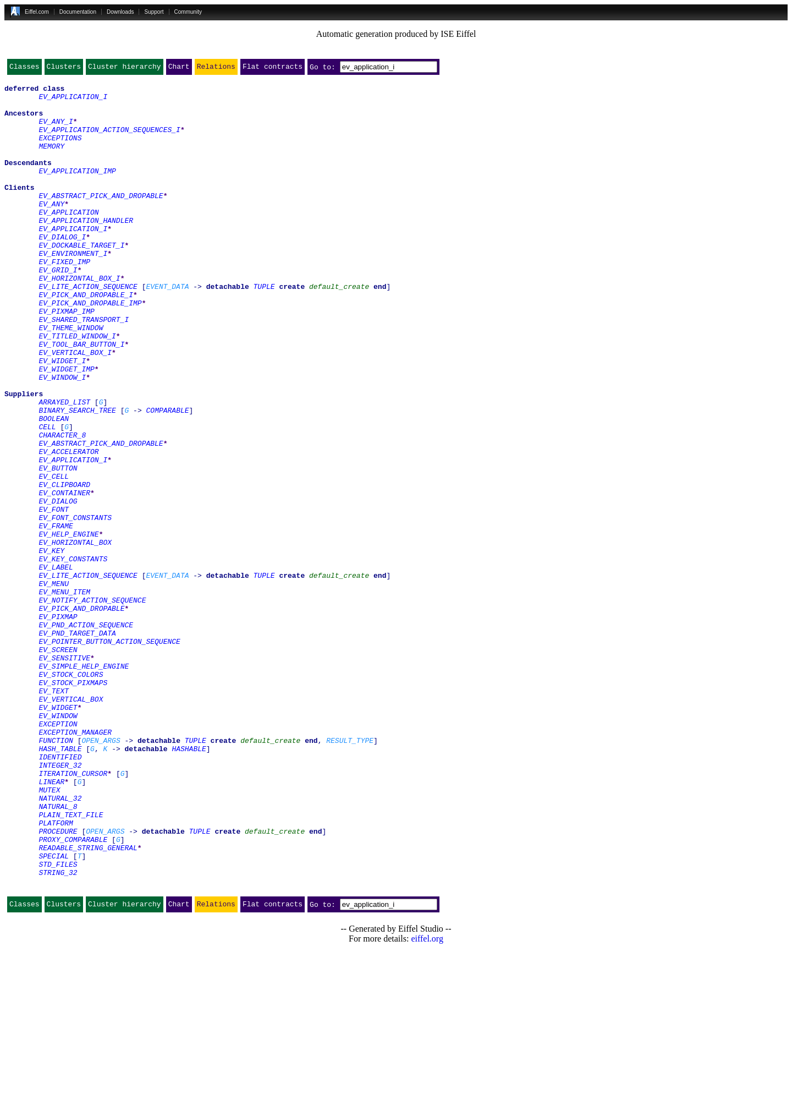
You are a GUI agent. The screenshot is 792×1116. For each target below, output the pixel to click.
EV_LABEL (55, 666)
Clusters (64, 69)
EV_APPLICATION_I (72, 101)
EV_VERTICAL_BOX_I (75, 408)
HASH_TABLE (59, 884)
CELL (47, 497)
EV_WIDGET (57, 834)
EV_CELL (53, 557)
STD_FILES (57, 1022)
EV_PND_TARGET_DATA (77, 745)
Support (153, 12)
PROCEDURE (57, 983)
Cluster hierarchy (124, 69)
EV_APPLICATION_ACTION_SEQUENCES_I (109, 141)
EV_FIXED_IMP (64, 299)
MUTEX (49, 933)
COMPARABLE (167, 478)
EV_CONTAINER (64, 577)
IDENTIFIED (59, 894)
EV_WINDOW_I (62, 438)
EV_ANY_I (55, 131)
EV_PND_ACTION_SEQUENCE (85, 735)
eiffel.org (427, 1102)
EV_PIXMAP (57, 725)
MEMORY (51, 161)
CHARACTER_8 (62, 507)
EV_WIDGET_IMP (66, 428)
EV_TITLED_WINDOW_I (77, 388)
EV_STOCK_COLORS (70, 795)
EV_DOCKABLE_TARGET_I (81, 280)
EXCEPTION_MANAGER (75, 864)
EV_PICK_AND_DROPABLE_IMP (89, 349)
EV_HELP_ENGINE (68, 626)
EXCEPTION (57, 854)
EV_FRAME (55, 616)
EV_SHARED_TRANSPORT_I (83, 369)
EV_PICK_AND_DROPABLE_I (85, 339)
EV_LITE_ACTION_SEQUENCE (87, 329)
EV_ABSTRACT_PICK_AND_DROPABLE (100, 220)
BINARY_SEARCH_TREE (77, 478)
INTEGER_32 (59, 904)
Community (188, 12)
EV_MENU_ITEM (64, 696)
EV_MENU (53, 686)
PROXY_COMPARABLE (72, 993)
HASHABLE (189, 884)
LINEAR (51, 923)
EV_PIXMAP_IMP (66, 359)
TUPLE (264, 329)
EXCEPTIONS (59, 151)
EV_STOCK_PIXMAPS (72, 804)
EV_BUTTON (57, 547)
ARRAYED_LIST (64, 468)
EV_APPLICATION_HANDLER (85, 250)
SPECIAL (53, 1012)
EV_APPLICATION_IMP (77, 190)
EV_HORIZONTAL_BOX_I (79, 319)
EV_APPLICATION (68, 240)
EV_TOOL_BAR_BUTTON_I (81, 398)
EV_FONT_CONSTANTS (75, 606)
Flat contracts (272, 69)
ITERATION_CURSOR (72, 913)
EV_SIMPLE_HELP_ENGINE (83, 785)
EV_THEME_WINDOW (70, 379)
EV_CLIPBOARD (64, 567)
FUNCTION (55, 874)
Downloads (120, 12)
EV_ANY (51, 230)
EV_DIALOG (57, 587)
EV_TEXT (53, 814)
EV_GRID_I (57, 309)
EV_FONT (53, 596)
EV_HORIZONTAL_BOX (75, 636)
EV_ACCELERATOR (68, 527)
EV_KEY (51, 646)
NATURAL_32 (59, 943)
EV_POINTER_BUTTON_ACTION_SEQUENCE (109, 755)
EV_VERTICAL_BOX (70, 824)
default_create (339, 329)
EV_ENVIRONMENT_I (72, 289)
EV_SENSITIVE (64, 775)
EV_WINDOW (57, 844)
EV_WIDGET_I (62, 418)
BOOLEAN (53, 488)
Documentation (77, 12)
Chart (179, 69)
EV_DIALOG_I (62, 270)
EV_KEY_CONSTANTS (72, 656)
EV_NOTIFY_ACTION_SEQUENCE (92, 705)
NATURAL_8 (57, 953)
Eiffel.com (37, 12)
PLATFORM (55, 973)
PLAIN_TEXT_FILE (70, 963)
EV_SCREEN (57, 765)
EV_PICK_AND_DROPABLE (81, 715)
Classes (24, 69)
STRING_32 (57, 1032)
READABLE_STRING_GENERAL (87, 1003)
